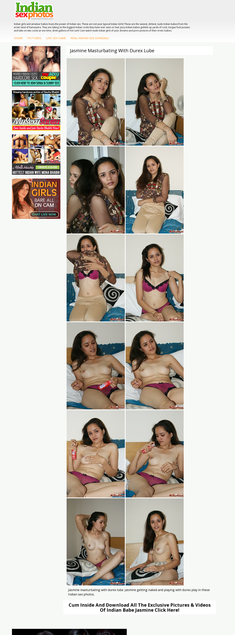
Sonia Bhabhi (202, 494)
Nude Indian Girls (102, 517)
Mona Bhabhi (202, 490)
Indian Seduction (101, 506)
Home (75, 21)
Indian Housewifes (162, 511)
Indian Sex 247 (66, 509)
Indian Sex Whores (95, 500)
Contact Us (132, 619)
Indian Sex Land (67, 513)
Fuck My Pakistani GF (163, 519)
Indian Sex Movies (27, 515)
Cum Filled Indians (61, 500)
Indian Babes (133, 521)
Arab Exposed (168, 498)
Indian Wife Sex (32, 506)
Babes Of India (66, 494)
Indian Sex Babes (102, 513)
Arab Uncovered (135, 525)
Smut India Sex (32, 509)
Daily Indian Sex (33, 502)
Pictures (92, 21)
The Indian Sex (32, 490)
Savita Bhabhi (202, 502)
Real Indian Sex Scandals (147, 21)
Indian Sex (165, 502)
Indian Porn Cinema (96, 492)
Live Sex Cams (113, 21)
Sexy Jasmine (202, 498)
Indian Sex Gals (100, 509)
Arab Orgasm (65, 490)
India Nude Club (67, 506)
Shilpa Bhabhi (202, 513)
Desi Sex (164, 506)
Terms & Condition (108, 619)
